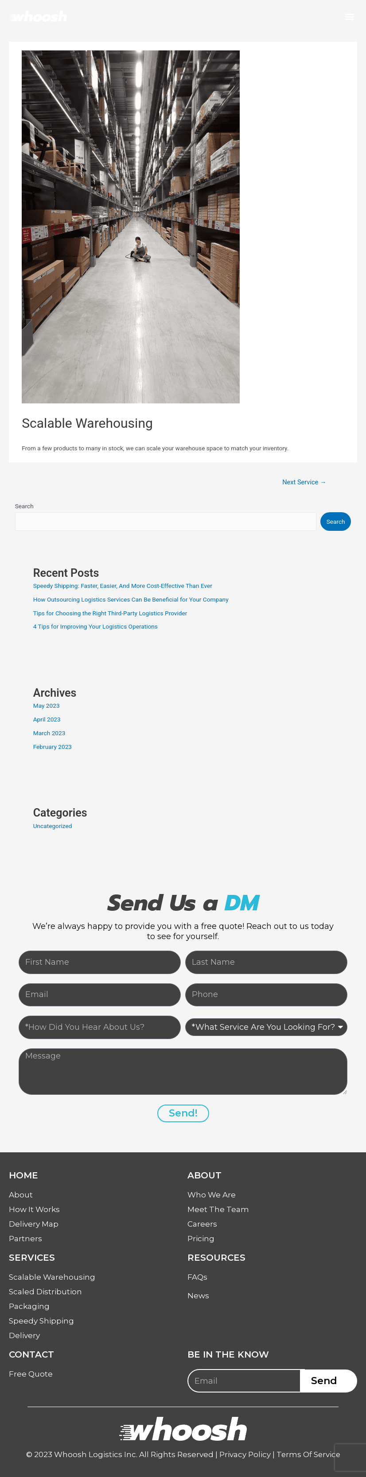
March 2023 (49, 733)
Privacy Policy (244, 1454)
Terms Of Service (308, 1454)
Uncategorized (52, 825)
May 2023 (46, 705)
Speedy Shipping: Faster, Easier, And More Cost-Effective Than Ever (122, 585)
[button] (350, 16)
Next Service (304, 482)
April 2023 (47, 719)
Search (24, 506)
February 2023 (52, 746)
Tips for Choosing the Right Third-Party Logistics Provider (110, 613)
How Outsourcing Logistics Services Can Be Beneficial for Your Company (131, 599)
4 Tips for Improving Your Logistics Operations (95, 626)
